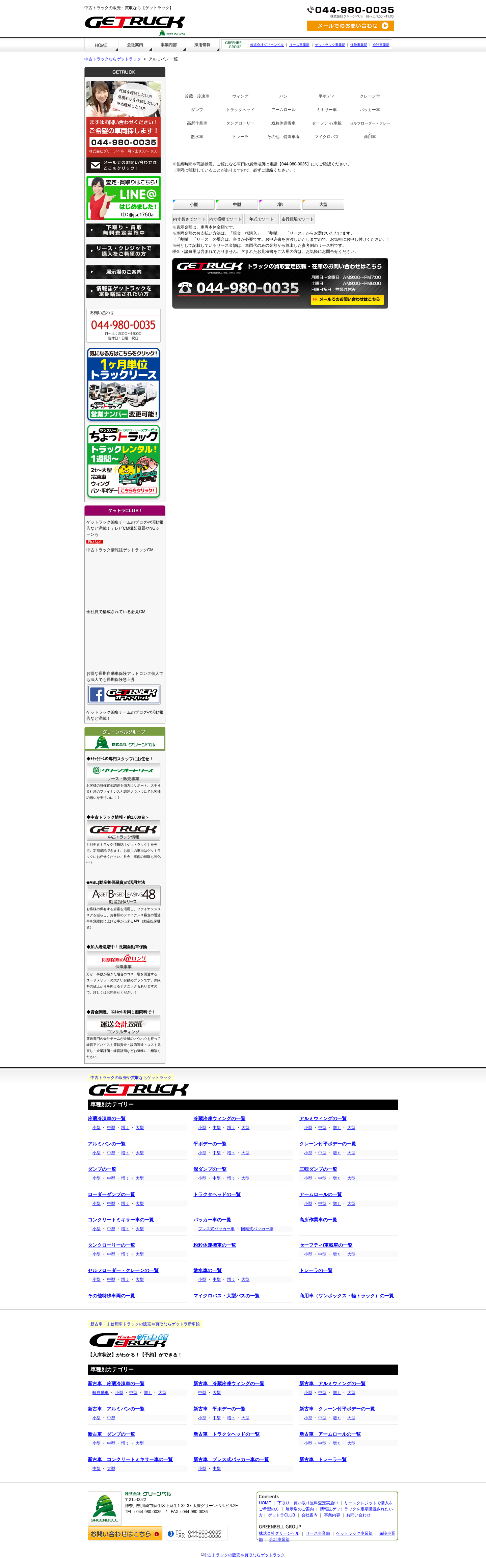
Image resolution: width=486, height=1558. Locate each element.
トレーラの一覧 (315, 1270)
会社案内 (309, 1515)
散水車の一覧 (207, 1270)
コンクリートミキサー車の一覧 (121, 1219)
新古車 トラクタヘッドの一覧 (226, 1434)
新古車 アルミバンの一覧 (116, 1408)
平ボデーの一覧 (209, 1143)
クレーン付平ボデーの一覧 (327, 1143)
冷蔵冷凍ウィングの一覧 (219, 1118)
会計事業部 (381, 45)
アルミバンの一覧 (107, 1143)
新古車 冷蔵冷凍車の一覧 (116, 1383)
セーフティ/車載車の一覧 (326, 1245)
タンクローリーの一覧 (111, 1245)
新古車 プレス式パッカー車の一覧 (231, 1459)
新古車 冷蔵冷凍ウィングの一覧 (228, 1383)
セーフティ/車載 (326, 123)
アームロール (283, 109)
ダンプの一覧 (102, 1169)
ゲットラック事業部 (330, 45)
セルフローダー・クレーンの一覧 (123, 1270)
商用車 (370, 136)
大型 (323, 204)
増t (280, 204)
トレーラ (240, 136)
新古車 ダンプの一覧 (111, 1434)
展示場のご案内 (300, 1509)
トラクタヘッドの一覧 (217, 1194)
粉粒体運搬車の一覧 (214, 1245)
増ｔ (125, 1127)
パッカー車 (370, 109)
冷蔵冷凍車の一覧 (107, 1118)
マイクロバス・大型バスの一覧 (226, 1295)
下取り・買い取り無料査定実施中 (307, 1503)
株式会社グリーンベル (267, 45)
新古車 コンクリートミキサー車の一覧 (130, 1459)
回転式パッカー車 (257, 1228)
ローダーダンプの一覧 (111, 1194)
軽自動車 (100, 1392)
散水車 (197, 136)
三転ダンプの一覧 (318, 1169)
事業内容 (332, 1515)
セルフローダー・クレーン (370, 128)
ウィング (240, 96)
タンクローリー (240, 123)
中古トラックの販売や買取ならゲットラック (244, 1555)
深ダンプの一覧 (209, 1169)
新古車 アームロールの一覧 (330, 1434)
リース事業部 (299, 45)
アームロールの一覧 (320, 1194)
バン (283, 96)
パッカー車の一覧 (212, 1219)
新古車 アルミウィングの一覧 (332, 1383)
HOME (265, 1503)
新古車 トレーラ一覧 (323, 1459)
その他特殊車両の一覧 (111, 1295)
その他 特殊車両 (283, 136)
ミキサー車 (327, 109)
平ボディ (327, 96)
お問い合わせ (358, 1515)
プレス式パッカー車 (216, 1228)
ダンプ (197, 109)
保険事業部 (358, 45)
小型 (194, 204)
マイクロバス (327, 136)
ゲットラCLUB (281, 1515)
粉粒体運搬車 (283, 123)
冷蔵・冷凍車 (197, 96)
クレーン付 (370, 96)
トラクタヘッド (240, 109)
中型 (237, 204)
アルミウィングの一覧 (323, 1118)
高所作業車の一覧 (318, 1219)
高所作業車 (197, 123)
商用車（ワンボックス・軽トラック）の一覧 (346, 1295)
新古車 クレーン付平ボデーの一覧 (337, 1408)
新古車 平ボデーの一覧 (219, 1408)
